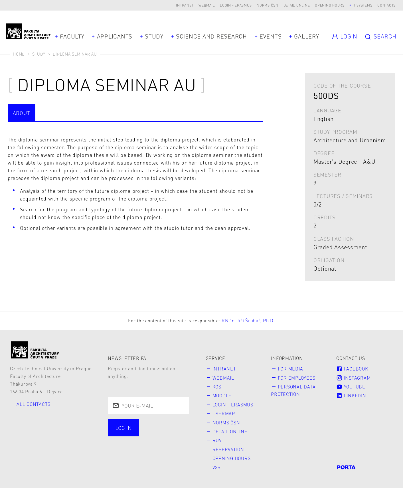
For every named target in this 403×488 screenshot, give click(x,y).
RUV (217, 440)
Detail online (296, 5)
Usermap (223, 413)
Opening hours (330, 5)
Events (271, 36)
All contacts (33, 404)
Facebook (352, 369)
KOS (216, 387)
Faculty (72, 36)
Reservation (228, 449)
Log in (123, 427)
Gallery (306, 36)
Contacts (386, 5)
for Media (290, 369)
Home (19, 53)
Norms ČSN (267, 5)
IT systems (362, 5)
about (21, 113)
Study (154, 36)
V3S (216, 467)
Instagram (353, 378)
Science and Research (211, 36)
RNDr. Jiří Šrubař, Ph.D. (248, 320)
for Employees (296, 378)
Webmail (207, 5)
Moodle (222, 395)
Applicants (115, 36)
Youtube (350, 387)
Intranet (184, 5)
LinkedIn (351, 395)
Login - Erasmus (236, 5)
